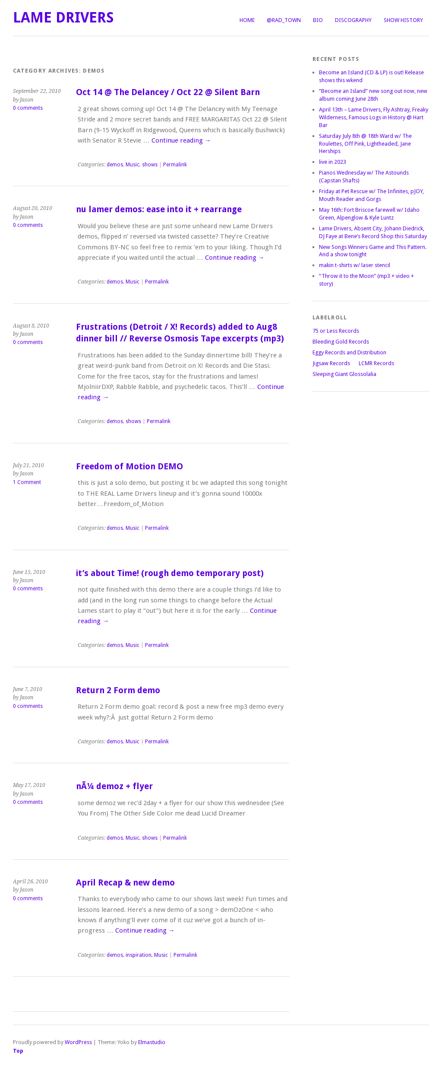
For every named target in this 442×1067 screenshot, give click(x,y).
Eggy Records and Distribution (349, 352)
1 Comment (27, 482)
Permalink (175, 165)
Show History (403, 20)
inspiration (139, 955)
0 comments (28, 108)
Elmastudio (151, 1042)
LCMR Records (376, 363)
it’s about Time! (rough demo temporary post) (170, 573)
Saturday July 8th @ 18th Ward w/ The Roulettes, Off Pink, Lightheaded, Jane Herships (365, 144)
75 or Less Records (336, 331)
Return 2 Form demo (118, 690)
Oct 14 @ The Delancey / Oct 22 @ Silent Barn (168, 92)
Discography (353, 20)
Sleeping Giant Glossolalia (344, 374)
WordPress (78, 1042)
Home (247, 20)
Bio (318, 20)
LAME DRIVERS (63, 17)
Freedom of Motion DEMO (129, 466)
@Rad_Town (284, 20)
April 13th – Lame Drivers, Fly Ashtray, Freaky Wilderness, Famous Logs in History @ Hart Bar (373, 117)
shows (150, 165)
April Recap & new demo (125, 883)
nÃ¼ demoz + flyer (114, 786)
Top (18, 1051)
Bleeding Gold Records (341, 341)
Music (132, 165)
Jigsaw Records (331, 363)
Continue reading (181, 140)
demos (115, 165)
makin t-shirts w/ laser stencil (354, 265)
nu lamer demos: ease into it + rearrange (159, 209)
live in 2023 (332, 162)
